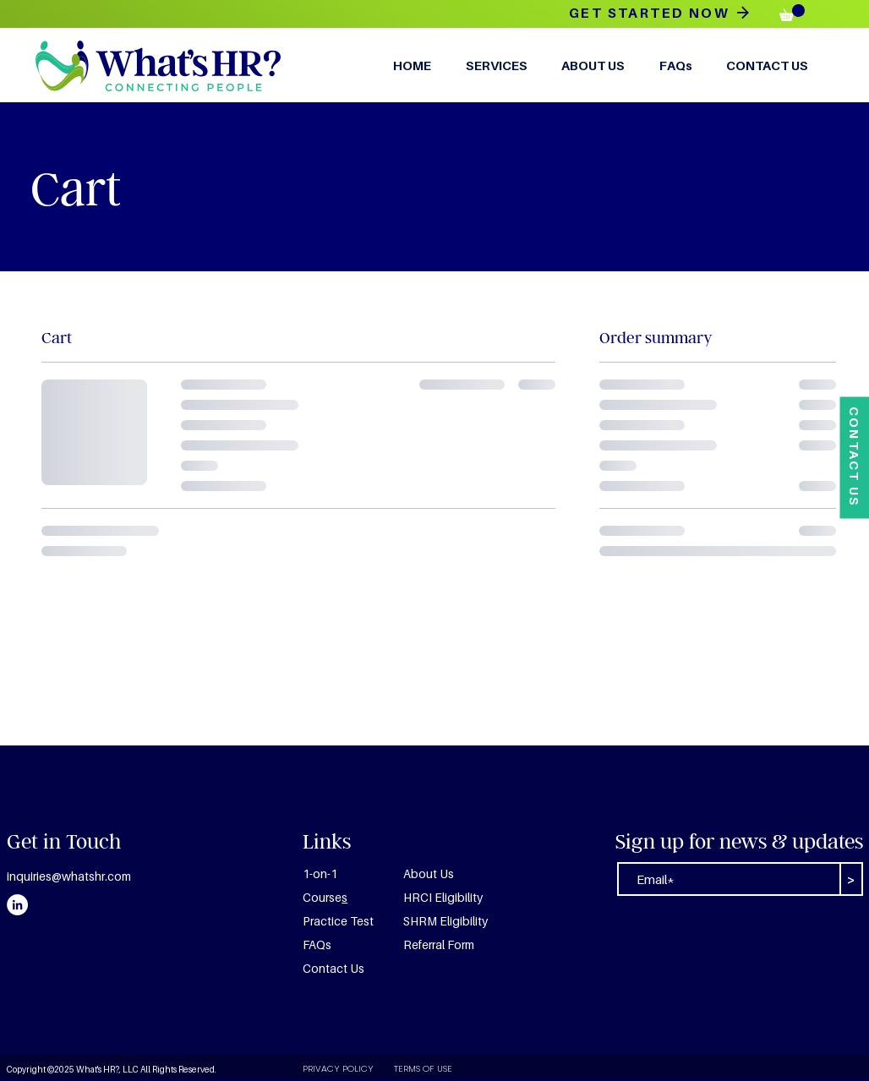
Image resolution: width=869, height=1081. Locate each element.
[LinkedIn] (17, 904)
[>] (851, 879)
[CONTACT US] (854, 457)
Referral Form (438, 944)
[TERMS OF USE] (442, 1069)
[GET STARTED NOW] (659, 12)
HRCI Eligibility (443, 897)
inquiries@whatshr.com (69, 876)
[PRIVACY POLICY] (338, 1069)
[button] (792, 12)
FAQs (317, 944)
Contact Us (333, 968)
